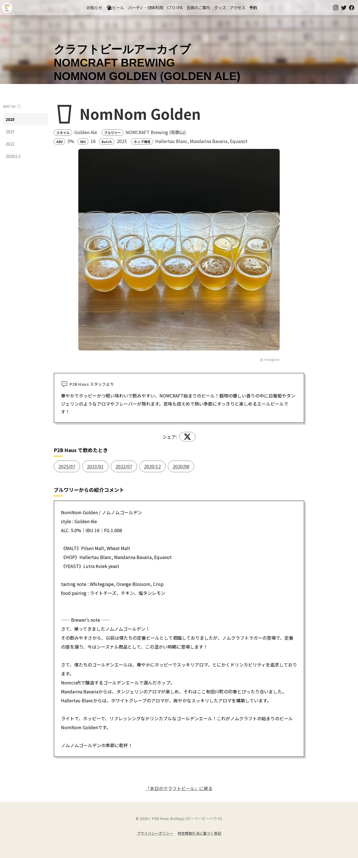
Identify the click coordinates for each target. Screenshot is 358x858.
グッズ (220, 7)
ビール (115, 7)
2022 (10, 144)
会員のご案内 (198, 7)
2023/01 (95, 466)
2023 (10, 131)
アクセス (237, 7)
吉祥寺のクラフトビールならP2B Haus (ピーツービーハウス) (7, 8)
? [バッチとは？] (19, 106)
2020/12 (13, 156)
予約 (253, 7)
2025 (10, 119)
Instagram (270, 359)
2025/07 (66, 466)
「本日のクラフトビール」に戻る (179, 788)
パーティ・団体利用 (145, 7)
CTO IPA (175, 7)
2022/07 (124, 466)
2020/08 (181, 466)
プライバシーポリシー (155, 833)
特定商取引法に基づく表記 (199, 833)
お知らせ (94, 7)
